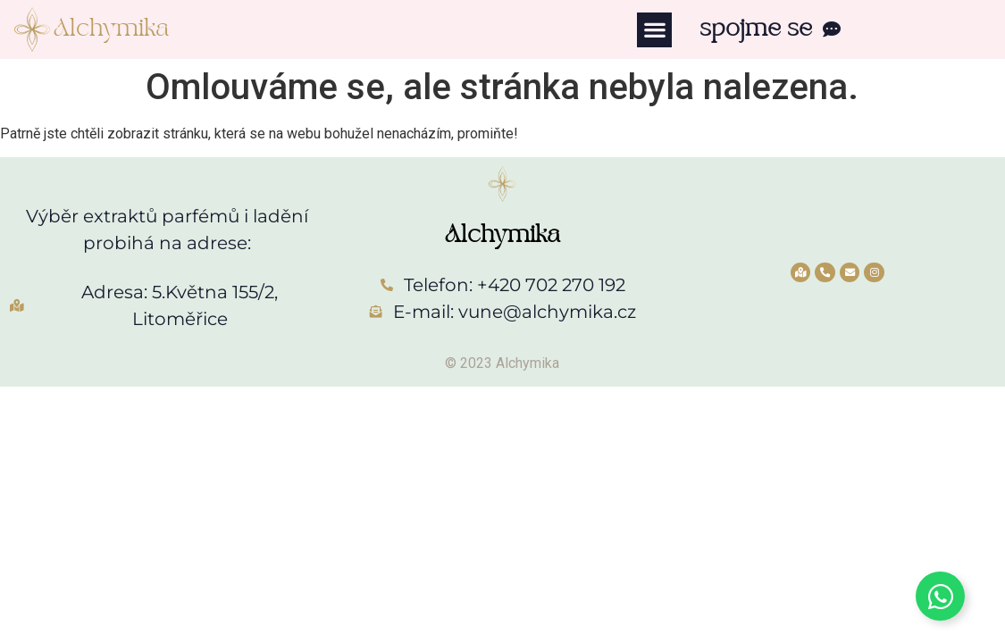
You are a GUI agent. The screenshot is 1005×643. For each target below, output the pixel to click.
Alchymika (111, 29)
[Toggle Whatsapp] (940, 596)
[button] (654, 30)
